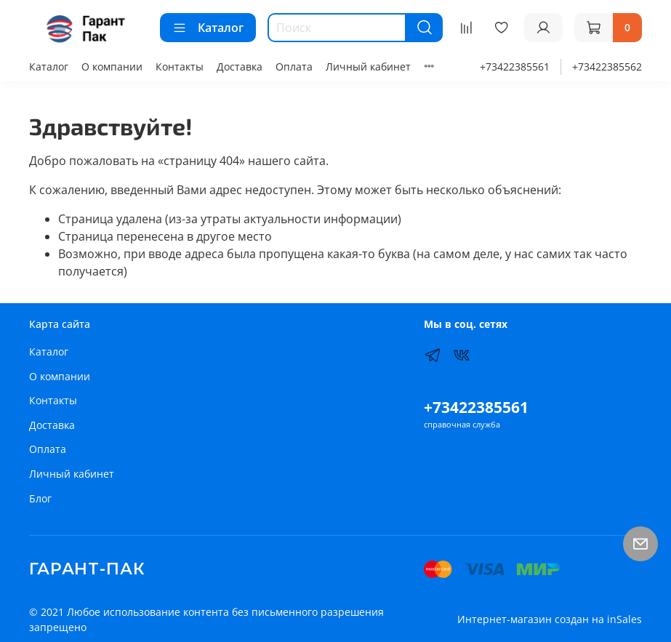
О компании (111, 66)
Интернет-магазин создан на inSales (549, 619)
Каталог (208, 28)
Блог (40, 498)
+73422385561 (515, 66)
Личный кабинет (368, 66)
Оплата (294, 66)
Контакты (180, 66)
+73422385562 (607, 66)
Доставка (239, 66)
